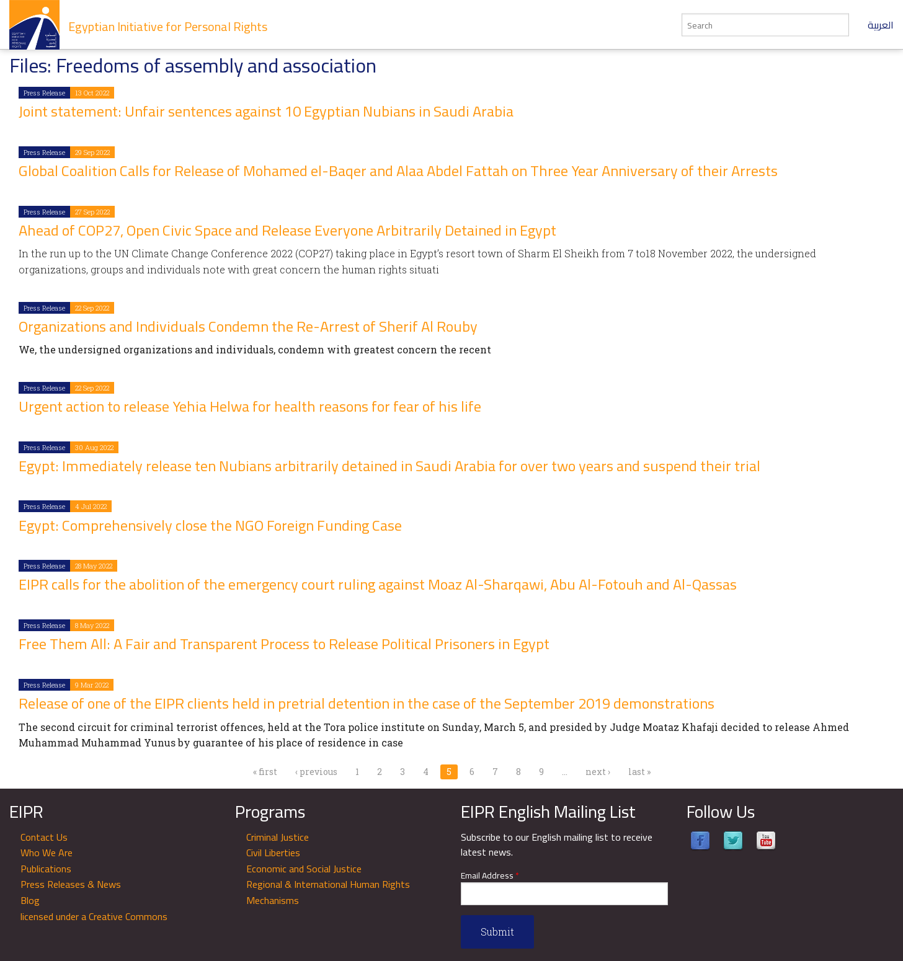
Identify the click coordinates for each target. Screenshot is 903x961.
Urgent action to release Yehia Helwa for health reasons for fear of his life (250, 406)
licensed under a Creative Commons (93, 916)
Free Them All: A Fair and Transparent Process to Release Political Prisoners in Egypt (284, 644)
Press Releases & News (70, 884)
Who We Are (46, 852)
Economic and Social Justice (304, 868)
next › (597, 771)
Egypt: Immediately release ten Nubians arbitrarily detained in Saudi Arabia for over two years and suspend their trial (389, 466)
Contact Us (44, 837)
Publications (45, 868)
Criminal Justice (277, 837)
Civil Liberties (273, 852)
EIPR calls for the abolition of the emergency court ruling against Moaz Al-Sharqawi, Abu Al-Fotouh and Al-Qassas (378, 584)
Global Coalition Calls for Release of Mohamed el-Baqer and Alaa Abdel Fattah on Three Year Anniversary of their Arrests (398, 171)
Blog (30, 900)
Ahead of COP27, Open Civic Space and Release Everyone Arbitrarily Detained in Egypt (287, 230)
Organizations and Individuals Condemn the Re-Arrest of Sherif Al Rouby (248, 326)
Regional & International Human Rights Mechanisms (328, 892)
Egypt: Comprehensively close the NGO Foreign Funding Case (210, 525)
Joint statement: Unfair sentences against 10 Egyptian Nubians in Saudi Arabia (266, 111)
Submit (497, 931)
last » (639, 771)
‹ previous (316, 771)
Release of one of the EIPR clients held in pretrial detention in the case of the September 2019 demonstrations (366, 703)
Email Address (490, 875)
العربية (881, 25)
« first (265, 771)
